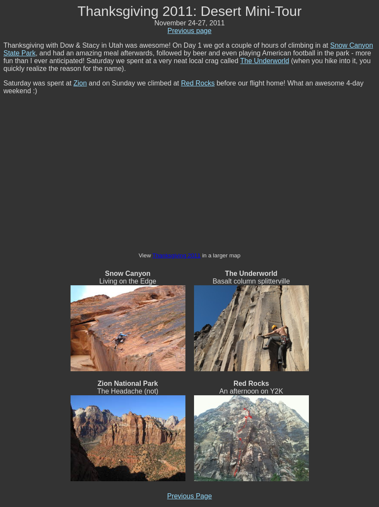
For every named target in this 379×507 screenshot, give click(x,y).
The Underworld (264, 60)
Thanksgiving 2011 (176, 255)
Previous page (189, 30)
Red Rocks (198, 83)
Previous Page (189, 496)
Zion (80, 83)
